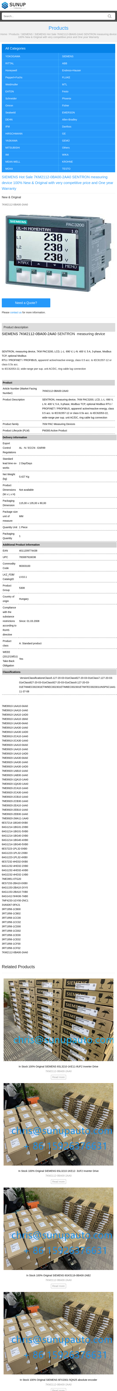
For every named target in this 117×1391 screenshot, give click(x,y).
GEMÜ (66, 140)
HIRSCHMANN (13, 133)
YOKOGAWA (12, 56)
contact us (16, 312)
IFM (7, 126)
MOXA (9, 168)
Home (3, 34)
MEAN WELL (12, 161)
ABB (64, 63)
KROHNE (67, 161)
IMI (7, 154)
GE (64, 133)
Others (66, 147)
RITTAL (9, 63)
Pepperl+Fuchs (13, 77)
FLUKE (66, 77)
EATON (9, 91)
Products (14, 34)
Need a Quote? (26, 303)
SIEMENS (27, 34)
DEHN (9, 119)
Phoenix (66, 98)
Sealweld (10, 112)
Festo (65, 91)
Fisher (65, 105)
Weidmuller (11, 84)
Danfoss (66, 126)
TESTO (66, 168)
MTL (64, 84)
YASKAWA (11, 140)
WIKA (65, 154)
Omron (9, 105)
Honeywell (11, 70)
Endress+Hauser (71, 70)
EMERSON (68, 112)
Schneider (11, 98)
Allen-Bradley (69, 119)
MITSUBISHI (12, 147)
